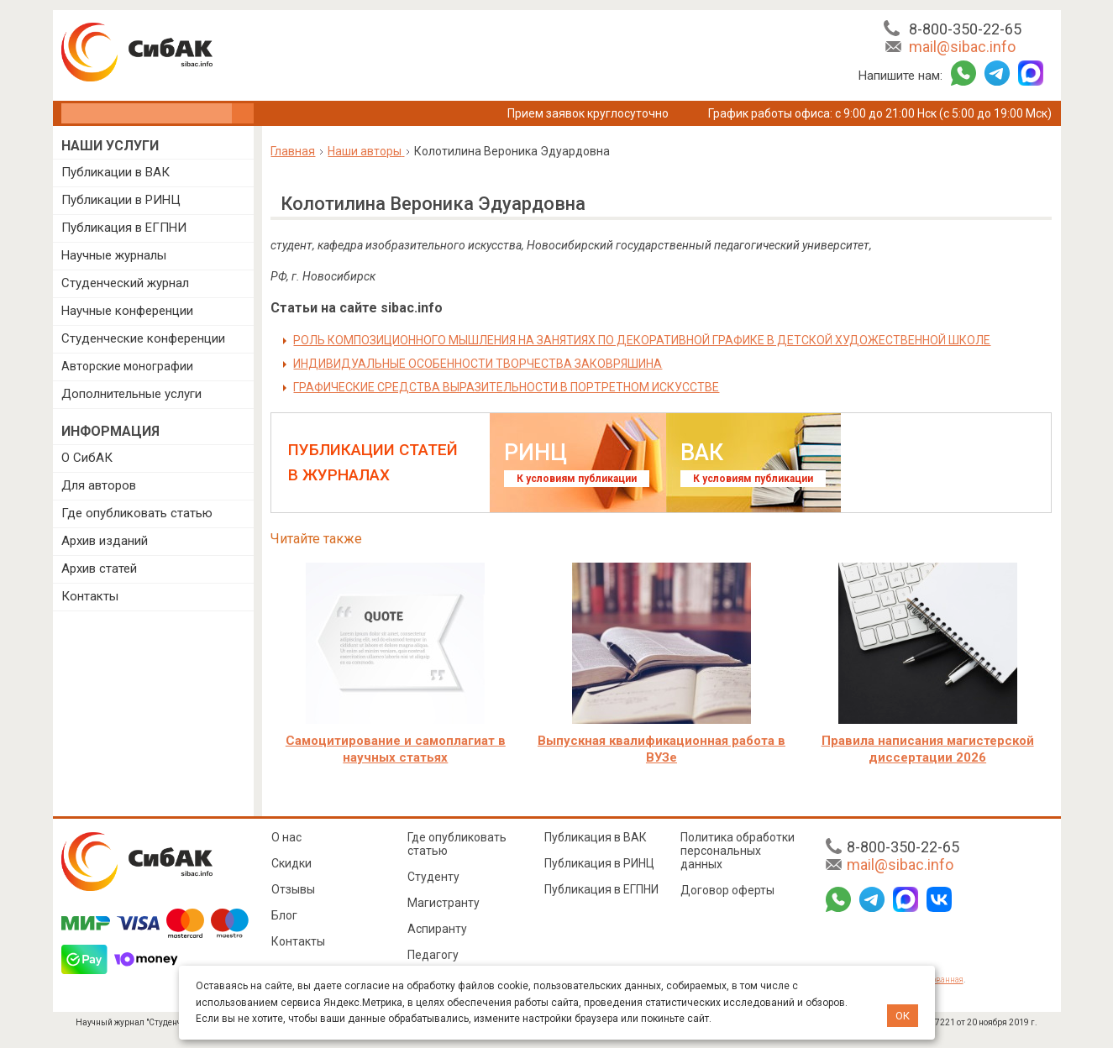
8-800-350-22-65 (965, 29)
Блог (284, 915)
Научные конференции (127, 310)
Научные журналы (113, 255)
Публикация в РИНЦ (599, 863)
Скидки (291, 863)
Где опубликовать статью (137, 513)
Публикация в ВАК (595, 837)
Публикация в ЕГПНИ (123, 227)
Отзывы (293, 889)
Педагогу (433, 955)
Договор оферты (727, 890)
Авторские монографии (127, 366)
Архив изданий (104, 540)
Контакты (89, 596)
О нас (286, 837)
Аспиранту (437, 928)
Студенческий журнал (125, 283)
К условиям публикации (577, 479)
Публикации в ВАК (115, 172)
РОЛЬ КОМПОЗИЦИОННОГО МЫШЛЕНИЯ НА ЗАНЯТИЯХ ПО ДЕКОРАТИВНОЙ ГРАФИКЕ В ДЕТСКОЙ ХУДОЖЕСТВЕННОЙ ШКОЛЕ (641, 340)
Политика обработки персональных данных (737, 851)
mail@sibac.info (962, 46)
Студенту (433, 876)
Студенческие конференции (143, 338)
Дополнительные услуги (131, 393)
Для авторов (98, 485)
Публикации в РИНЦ (121, 199)
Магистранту (443, 902)
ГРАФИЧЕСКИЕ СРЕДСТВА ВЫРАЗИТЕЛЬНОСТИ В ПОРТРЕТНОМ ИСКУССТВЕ (506, 387)
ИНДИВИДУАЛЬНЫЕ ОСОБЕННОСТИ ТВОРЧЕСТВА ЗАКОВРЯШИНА (477, 363)
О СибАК (87, 457)
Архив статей (99, 568)
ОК (902, 1015)
